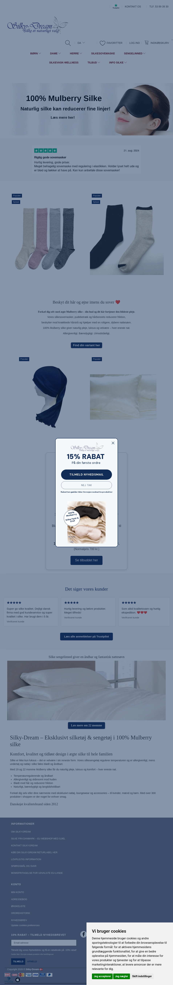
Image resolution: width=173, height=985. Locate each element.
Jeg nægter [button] (121, 976)
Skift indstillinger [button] (142, 976)
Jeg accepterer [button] (102, 976)
